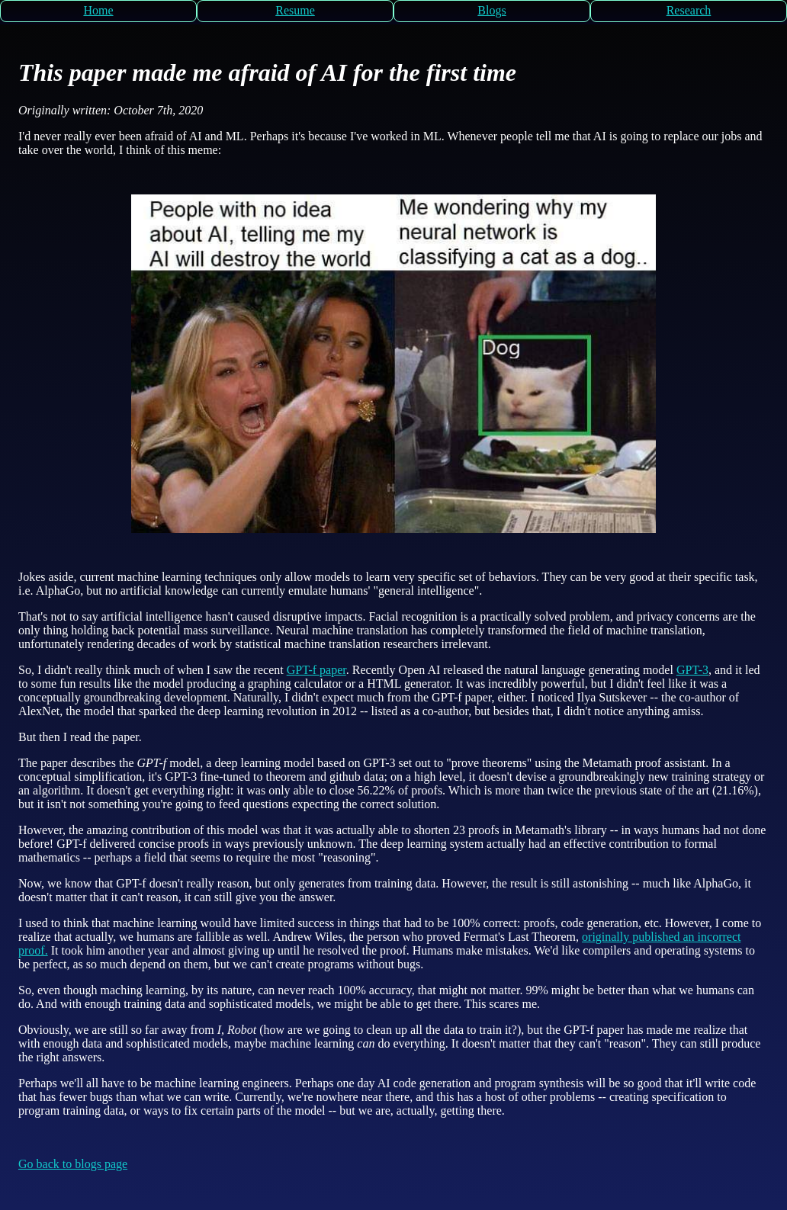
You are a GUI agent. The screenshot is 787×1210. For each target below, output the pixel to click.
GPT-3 (692, 669)
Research (689, 10)
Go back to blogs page (72, 1163)
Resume (295, 10)
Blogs (491, 10)
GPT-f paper (316, 669)
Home (98, 10)
